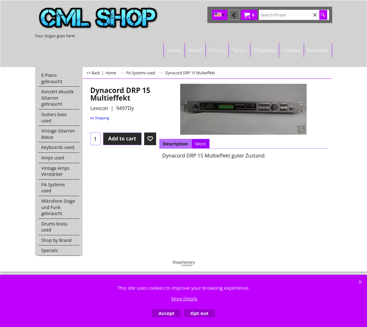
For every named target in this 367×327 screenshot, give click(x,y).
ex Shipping (99, 117)
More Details (184, 299)
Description (175, 144)
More (200, 144)
